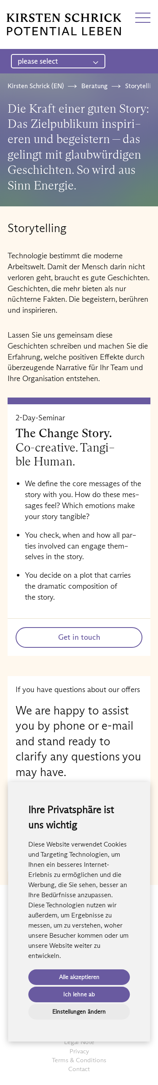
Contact (79, 1069)
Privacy (79, 1051)
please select (58, 61)
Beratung (94, 86)
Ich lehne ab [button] (79, 994)
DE (11, 9)
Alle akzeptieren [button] (79, 977)
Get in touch (79, 637)
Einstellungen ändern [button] (79, 1011)
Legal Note (79, 1042)
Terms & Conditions (79, 1060)
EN (26, 9)
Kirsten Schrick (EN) (36, 86)
